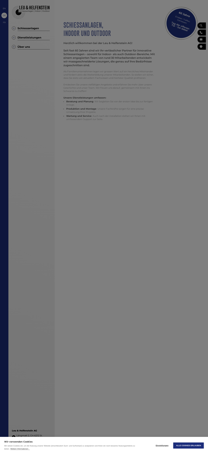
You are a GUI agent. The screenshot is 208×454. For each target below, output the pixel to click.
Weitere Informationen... (20, 449)
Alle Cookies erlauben (188, 445)
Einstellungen (162, 445)
